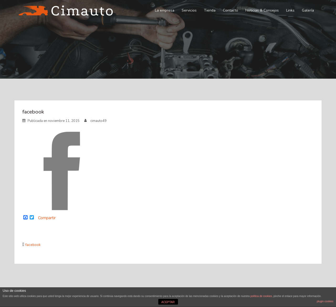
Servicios (189, 10)
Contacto (230, 10)
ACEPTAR (168, 302)
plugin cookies (325, 301)
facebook (33, 244)
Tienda (210, 10)
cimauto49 (98, 121)
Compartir (47, 218)
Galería (308, 10)
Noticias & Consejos (262, 10)
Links (290, 10)
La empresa (164, 10)
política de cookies (261, 296)
